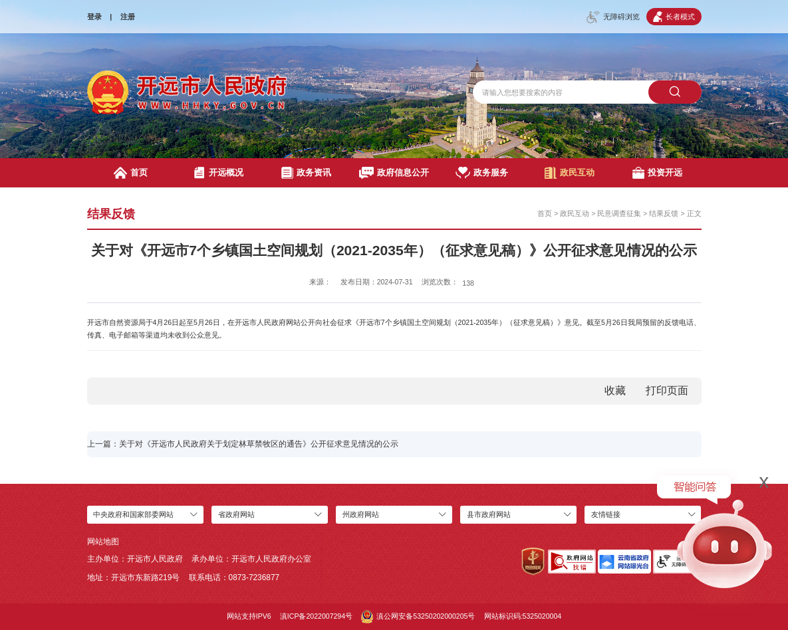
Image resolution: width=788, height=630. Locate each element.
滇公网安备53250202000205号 (418, 616)
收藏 (615, 390)
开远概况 (218, 173)
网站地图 (103, 541)
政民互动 (569, 173)
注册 (127, 17)
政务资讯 (306, 173)
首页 (131, 173)
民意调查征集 (619, 213)
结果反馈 (663, 213)
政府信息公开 (393, 173)
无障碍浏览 (613, 17)
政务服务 (481, 173)
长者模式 (674, 16)
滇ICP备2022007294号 (316, 616)
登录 (94, 17)
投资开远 (657, 173)
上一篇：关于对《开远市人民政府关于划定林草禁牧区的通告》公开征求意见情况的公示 (242, 444)
